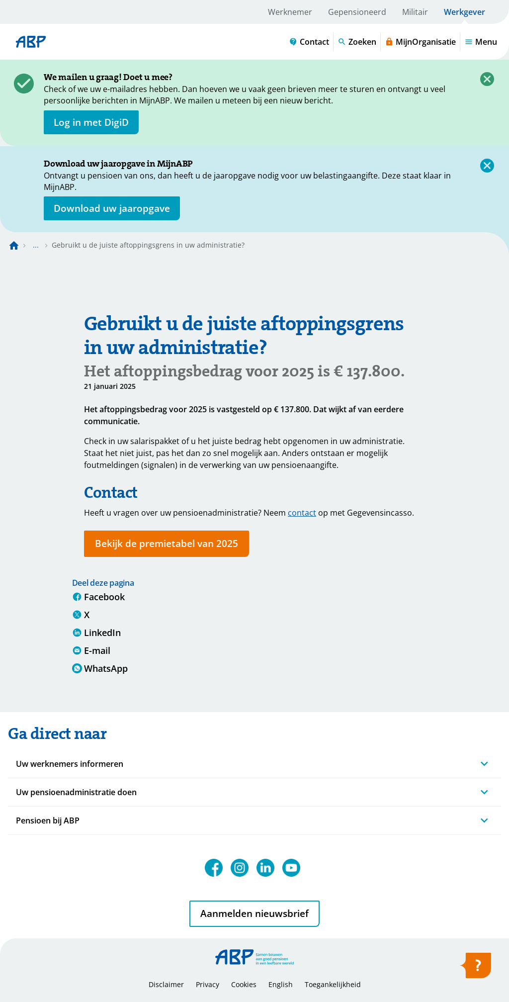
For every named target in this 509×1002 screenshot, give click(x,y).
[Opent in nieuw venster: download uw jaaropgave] (112, 208)
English (280, 984)
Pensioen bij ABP (48, 820)
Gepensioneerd (357, 11)
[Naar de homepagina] (14, 245)
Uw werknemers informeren (69, 763)
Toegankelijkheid (333, 984)
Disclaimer (166, 984)
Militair (415, 11)
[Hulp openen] (475, 969)
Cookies (243, 984)
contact (302, 512)
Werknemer (290, 11)
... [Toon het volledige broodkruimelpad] (36, 245)
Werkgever (464, 11)
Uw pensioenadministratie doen (76, 792)
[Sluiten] (487, 79)
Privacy (207, 984)
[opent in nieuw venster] (91, 122)
